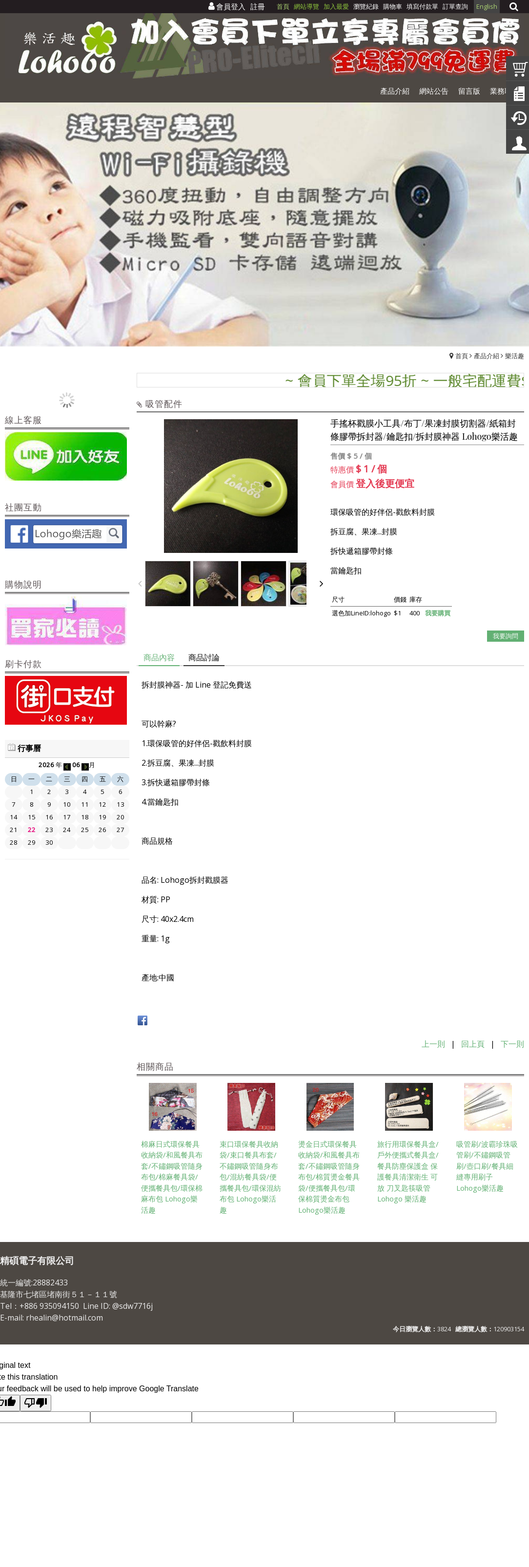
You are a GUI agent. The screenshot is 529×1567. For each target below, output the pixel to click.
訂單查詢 (455, 6)
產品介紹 (486, 355)
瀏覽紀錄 (366, 6)
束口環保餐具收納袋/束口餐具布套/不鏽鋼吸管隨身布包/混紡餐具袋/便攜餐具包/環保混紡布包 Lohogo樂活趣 (250, 1177)
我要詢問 (505, 635)
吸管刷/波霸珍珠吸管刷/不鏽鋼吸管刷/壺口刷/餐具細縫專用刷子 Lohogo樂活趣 (487, 1166)
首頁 (461, 355)
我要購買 (437, 613)
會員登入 (230, 6)
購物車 (392, 6)
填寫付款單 (422, 6)
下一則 (512, 1043)
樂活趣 (514, 355)
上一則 (433, 1043)
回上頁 (473, 1043)
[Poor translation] (35, 1403)
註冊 (257, 6)
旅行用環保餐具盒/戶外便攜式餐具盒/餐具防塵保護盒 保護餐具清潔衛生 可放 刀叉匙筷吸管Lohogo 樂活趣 (408, 1171)
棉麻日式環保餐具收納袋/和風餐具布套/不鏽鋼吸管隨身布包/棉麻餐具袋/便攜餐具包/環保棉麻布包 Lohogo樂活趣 (172, 1177)
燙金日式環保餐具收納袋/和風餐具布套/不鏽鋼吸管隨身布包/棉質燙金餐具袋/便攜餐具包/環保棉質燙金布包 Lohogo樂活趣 (329, 1177)
